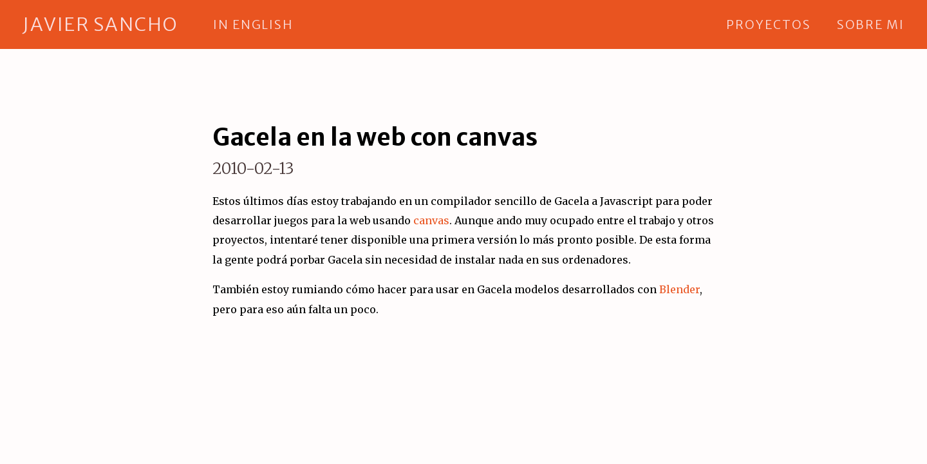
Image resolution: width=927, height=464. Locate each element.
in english (253, 24)
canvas (431, 220)
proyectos (768, 24)
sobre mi (870, 24)
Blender (679, 289)
